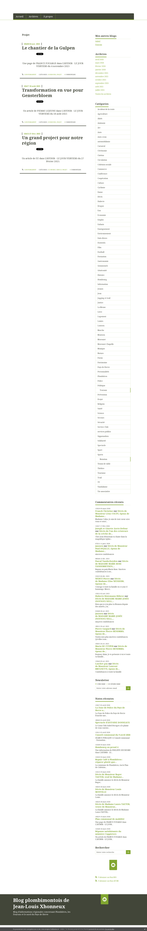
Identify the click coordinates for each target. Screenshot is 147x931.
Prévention (102, 394)
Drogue (101, 206)
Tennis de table (104, 464)
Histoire (101, 275)
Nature (101, 353)
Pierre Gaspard (103, 628)
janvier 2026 (100, 70)
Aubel (97, 41)
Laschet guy (101, 663)
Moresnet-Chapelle (106, 344)
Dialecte (101, 201)
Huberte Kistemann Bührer (109, 596)
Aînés (100, 118)
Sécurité (101, 422)
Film (99, 247)
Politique (101, 385)
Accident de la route (106, 109)
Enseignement (104, 229)
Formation (102, 256)
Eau (99, 210)
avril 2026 (99, 59)
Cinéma (101, 155)
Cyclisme (101, 187)
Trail (100, 477)
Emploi (59, 170)
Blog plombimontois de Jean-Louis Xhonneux (41, 903)
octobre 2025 (100, 80)
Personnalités (103, 371)
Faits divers (102, 238)
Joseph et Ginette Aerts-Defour (111, 528)
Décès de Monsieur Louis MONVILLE (108, 790)
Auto (100, 132)
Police (100, 381)
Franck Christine (104, 511)
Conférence (102, 173)
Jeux (99, 293)
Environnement (104, 233)
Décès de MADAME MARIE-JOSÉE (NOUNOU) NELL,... (112, 600)
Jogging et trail (104, 298)
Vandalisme (102, 487)
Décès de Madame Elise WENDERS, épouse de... (109, 581)
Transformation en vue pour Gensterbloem (52, 92)
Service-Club (103, 427)
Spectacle (102, 445)
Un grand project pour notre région (52, 140)
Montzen (101, 335)
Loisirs (100, 321)
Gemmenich (103, 266)
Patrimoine (102, 362)
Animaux (101, 123)
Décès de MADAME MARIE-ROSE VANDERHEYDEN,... (111, 564)
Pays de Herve (104, 367)
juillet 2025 (100, 90)
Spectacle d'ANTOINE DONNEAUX (112, 722)
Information (103, 284)
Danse (100, 192)
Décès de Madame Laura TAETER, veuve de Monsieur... (112, 805)
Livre (100, 312)
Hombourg (52, 74)
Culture (101, 183)
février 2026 (100, 66)
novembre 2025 (101, 76)
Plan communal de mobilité (109, 819)
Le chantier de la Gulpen (48, 48)
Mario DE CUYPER (104, 646)
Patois (100, 358)
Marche (101, 330)
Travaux (103, 390)
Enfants (101, 224)
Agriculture (102, 114)
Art (99, 127)
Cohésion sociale (104, 164)
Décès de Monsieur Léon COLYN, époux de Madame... (112, 513)
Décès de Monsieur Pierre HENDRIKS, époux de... (110, 631)
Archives (33, 16)
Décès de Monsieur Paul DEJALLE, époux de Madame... (111, 548)
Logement (102, 316)
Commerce (102, 169)
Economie (52, 170)
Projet (59, 74)
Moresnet (102, 339)
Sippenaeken (103, 436)
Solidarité (102, 441)
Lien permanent (29, 74)
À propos (48, 16)
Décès (100, 197)
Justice (100, 302)
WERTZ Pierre (102, 578)
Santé (100, 408)
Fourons (98, 44)
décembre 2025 (101, 73)
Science (101, 413)
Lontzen (101, 325)
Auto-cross (102, 137)
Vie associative (104, 491)
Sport (100, 450)
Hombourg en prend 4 (106, 747)
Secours (101, 417)
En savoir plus (109, 929)
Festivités (101, 243)
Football (101, 252)
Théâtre (101, 468)
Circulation (102, 160)
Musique (101, 348)
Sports (100, 454)
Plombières (102, 376)
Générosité (102, 270)
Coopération (103, 178)
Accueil (19, 16)
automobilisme (104, 141)
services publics (104, 431)
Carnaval (101, 146)
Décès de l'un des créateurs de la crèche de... (111, 532)
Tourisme (102, 473)
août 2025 (99, 86)
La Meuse (102, 307)
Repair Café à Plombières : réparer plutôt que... (109, 760)
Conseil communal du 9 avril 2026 (112, 734)
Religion (101, 404)
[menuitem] (19, 16)
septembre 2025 (102, 83)
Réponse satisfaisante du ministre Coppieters (108, 832)
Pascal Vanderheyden (106, 561)
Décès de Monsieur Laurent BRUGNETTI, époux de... (107, 666)
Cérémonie (102, 150)
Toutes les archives (103, 94)
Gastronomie (103, 261)
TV (99, 482)
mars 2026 (99, 63)
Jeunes (100, 289)
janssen (99, 546)
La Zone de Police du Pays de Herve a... (110, 708)
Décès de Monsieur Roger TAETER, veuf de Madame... (109, 775)
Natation (103, 459)
